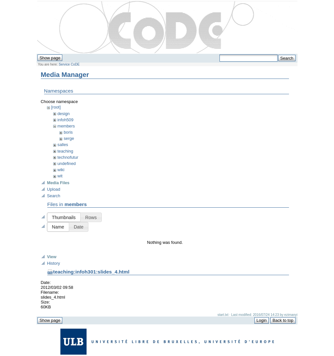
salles (62, 144)
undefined (66, 163)
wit (60, 175)
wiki (60, 169)
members (66, 126)
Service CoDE (69, 64)
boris (68, 132)
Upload (53, 190)
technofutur (67, 157)
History (53, 326)
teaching (65, 151)
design (63, 113)
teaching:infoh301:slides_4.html (91, 335)
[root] (56, 107)
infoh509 (65, 119)
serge (69, 138)
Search (53, 196)
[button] (64, 218)
